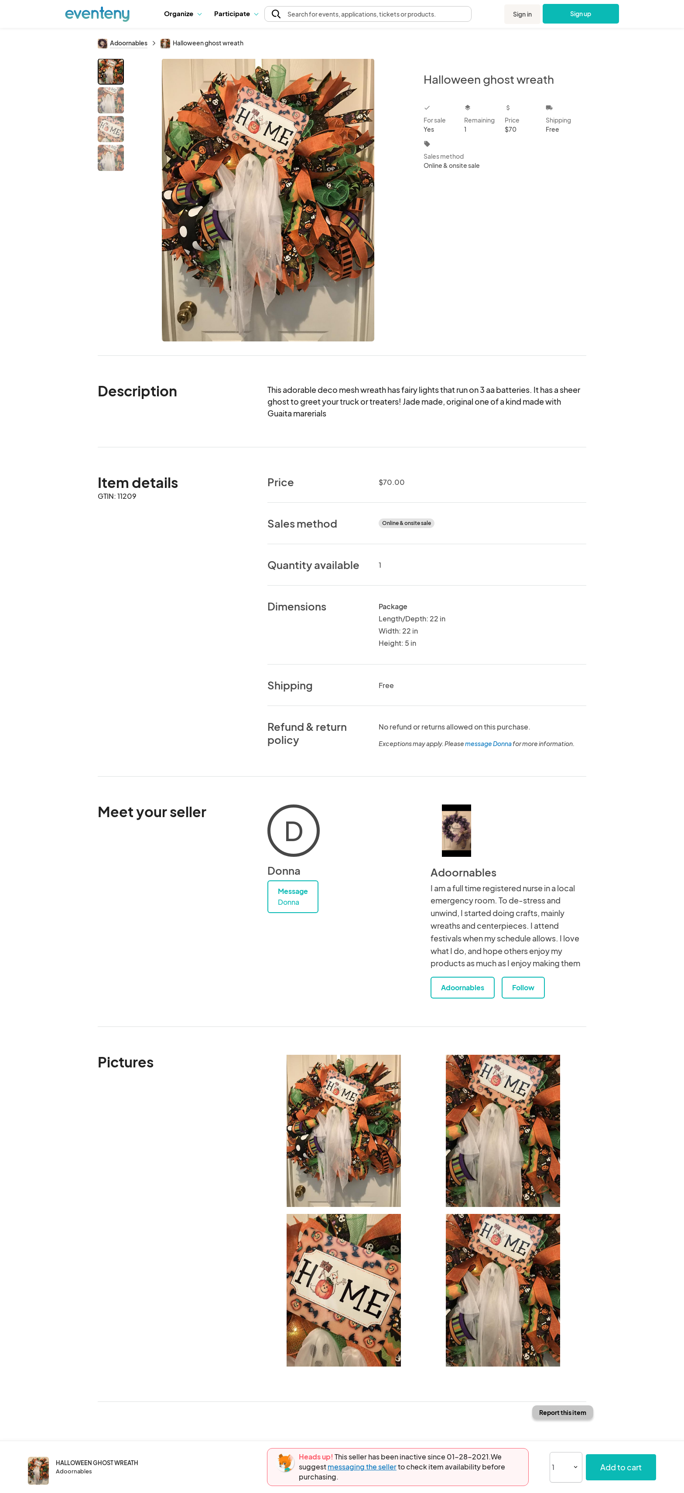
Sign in (522, 14)
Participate (236, 13)
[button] (182, 13)
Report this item (562, 1412)
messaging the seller (362, 1466)
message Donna (488, 743)
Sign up (581, 13)
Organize (182, 13)
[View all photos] (268, 199)
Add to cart (621, 1467)
